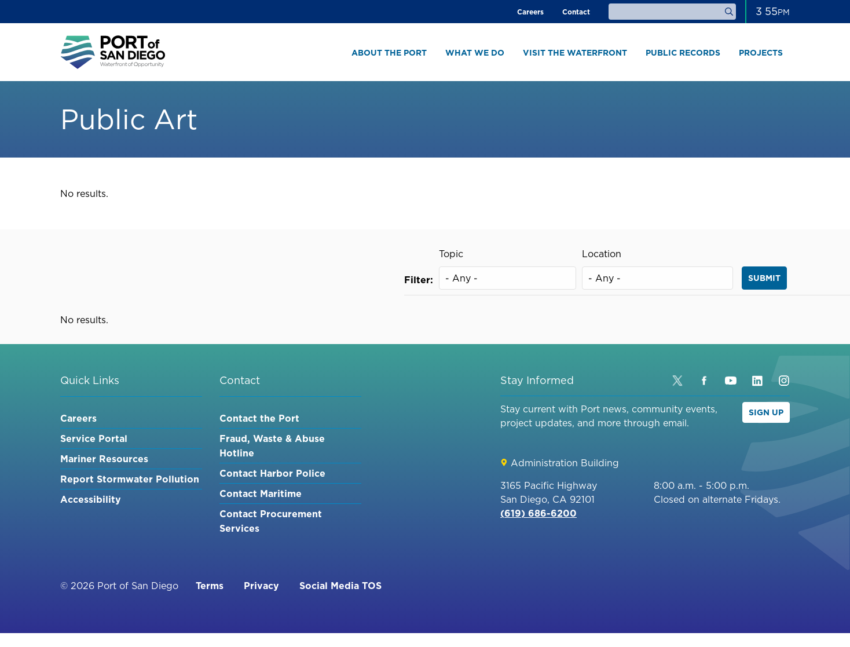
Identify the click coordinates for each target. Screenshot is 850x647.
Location (601, 253)
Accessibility (90, 499)
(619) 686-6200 (538, 513)
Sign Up (766, 412)
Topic (451, 253)
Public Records (683, 53)
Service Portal (93, 438)
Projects (761, 53)
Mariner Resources (104, 458)
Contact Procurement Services (270, 521)
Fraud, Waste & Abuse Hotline (272, 445)
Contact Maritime (260, 493)
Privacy (261, 585)
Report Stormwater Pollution (129, 479)
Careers (530, 12)
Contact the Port (259, 418)
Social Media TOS (340, 585)
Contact (576, 12)
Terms (210, 585)
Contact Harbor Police (272, 473)
